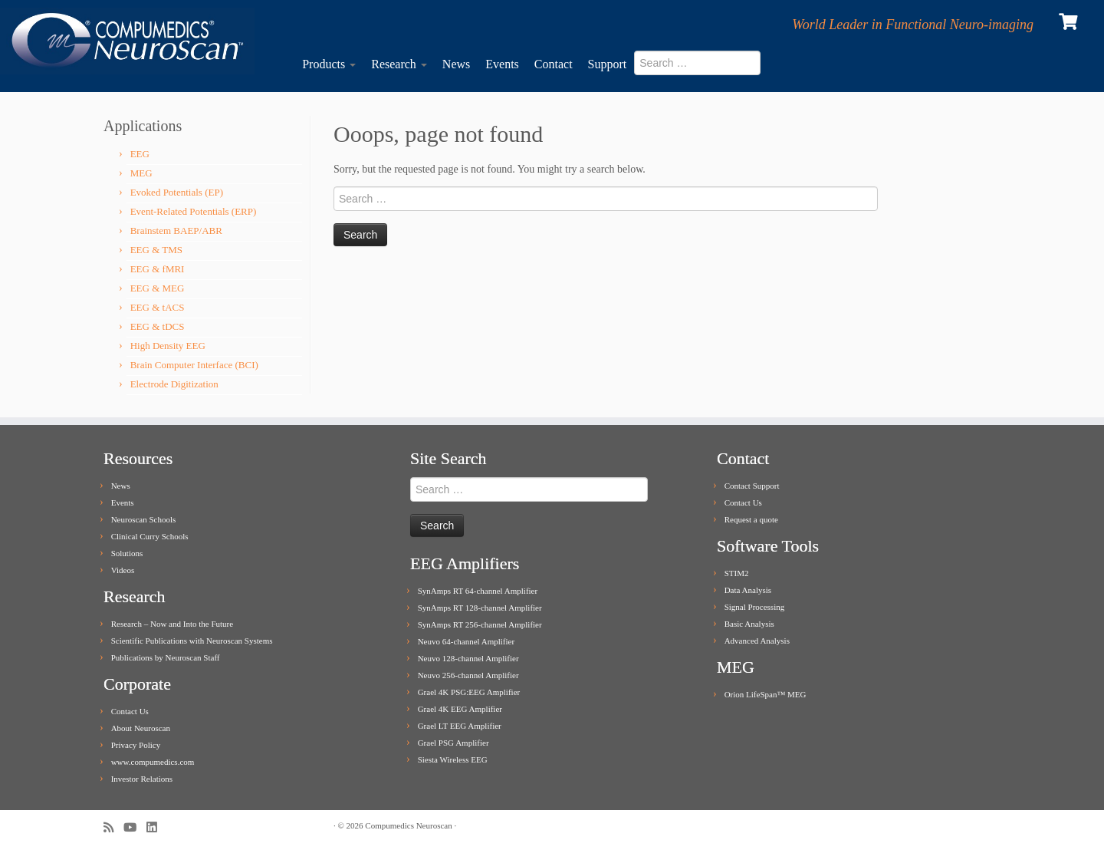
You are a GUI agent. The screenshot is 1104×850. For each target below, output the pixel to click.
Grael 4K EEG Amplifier (460, 708)
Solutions (127, 553)
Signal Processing (754, 606)
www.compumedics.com (153, 761)
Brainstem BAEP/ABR (176, 230)
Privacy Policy (135, 745)
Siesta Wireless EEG (453, 759)
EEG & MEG (157, 288)
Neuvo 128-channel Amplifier (468, 658)
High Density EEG (167, 345)
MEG (141, 173)
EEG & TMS (156, 249)
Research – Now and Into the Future (172, 623)
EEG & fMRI (157, 269)
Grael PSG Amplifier (453, 742)
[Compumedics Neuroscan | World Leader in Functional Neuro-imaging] (127, 41)
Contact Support (752, 485)
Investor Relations (141, 778)
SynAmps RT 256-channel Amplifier (480, 624)
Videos (123, 570)
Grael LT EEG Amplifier (459, 725)
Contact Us (130, 711)
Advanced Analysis (757, 640)
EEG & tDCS (157, 326)
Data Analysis (747, 590)
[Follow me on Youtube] (134, 827)
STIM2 (736, 573)
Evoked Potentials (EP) (176, 192)
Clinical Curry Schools (150, 536)
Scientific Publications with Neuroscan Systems (192, 640)
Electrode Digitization (174, 384)
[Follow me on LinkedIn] (156, 827)
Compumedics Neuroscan (408, 825)
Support (607, 64)
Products (329, 64)
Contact (553, 64)
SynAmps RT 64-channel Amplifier (477, 590)
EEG (140, 154)
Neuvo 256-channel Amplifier (468, 675)
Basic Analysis (749, 623)
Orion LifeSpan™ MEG (765, 694)
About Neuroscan (140, 728)
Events (502, 64)
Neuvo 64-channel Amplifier (466, 641)
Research (399, 64)
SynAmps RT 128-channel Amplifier (480, 607)
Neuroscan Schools (143, 519)
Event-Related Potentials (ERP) (193, 211)
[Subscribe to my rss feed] (113, 827)
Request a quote (751, 519)
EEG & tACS (157, 307)
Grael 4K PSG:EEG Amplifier (469, 692)
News (456, 64)
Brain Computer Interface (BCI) (194, 365)
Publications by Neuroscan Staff (165, 657)
